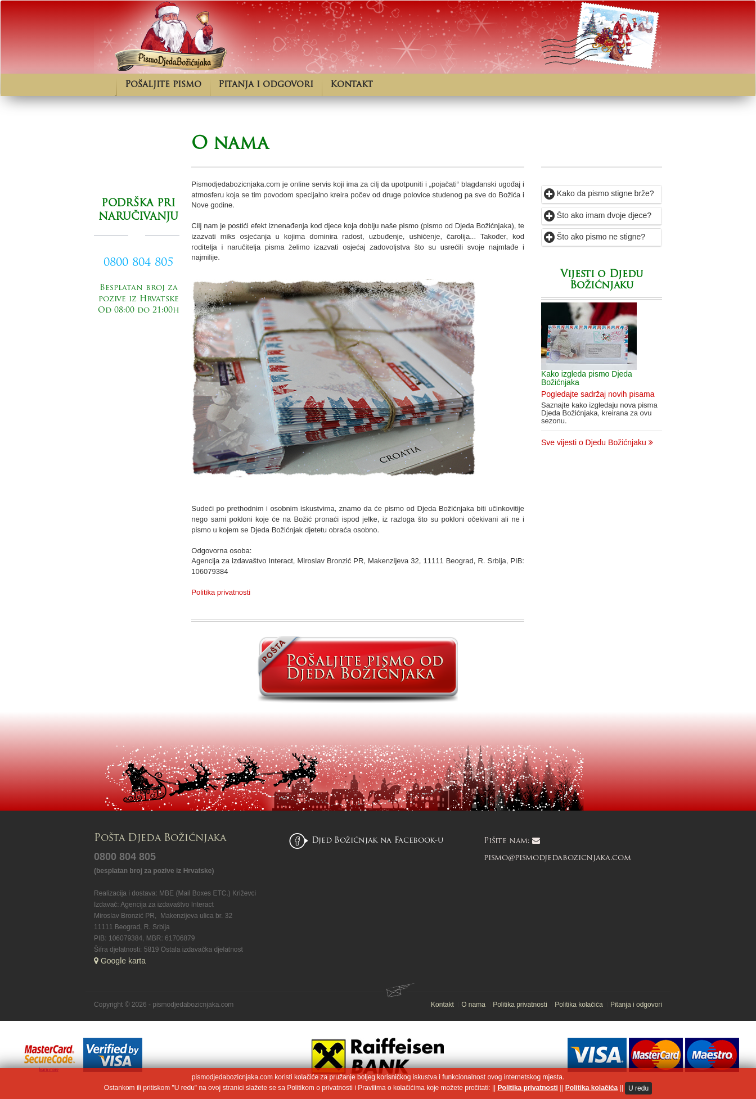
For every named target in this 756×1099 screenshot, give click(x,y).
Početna (105, 85)
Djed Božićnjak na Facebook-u (377, 840)
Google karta (120, 960)
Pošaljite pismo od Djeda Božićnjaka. (138, 344)
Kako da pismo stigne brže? (599, 193)
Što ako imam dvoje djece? (597, 215)
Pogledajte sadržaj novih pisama (598, 394)
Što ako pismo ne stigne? (594, 236)
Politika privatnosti (220, 592)
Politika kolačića (591, 1088)
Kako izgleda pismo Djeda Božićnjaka (586, 378)
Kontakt (351, 84)
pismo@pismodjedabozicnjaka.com (557, 858)
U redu (638, 1088)
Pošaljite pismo (163, 84)
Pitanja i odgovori (265, 84)
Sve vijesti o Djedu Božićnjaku (597, 442)
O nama (229, 144)
